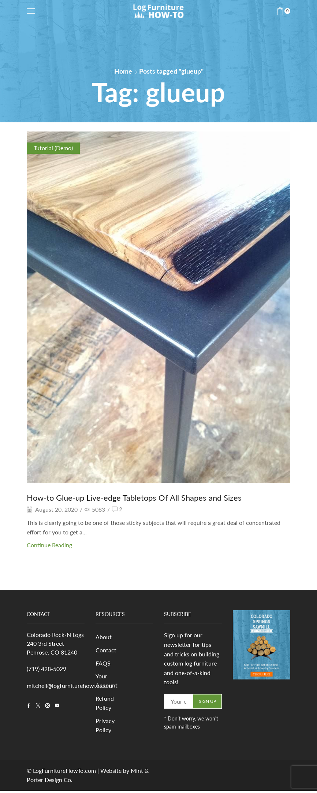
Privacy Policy (105, 727)
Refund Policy (105, 704)
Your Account (107, 682)
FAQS (103, 663)
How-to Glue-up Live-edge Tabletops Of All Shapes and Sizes (143, 497)
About (104, 637)
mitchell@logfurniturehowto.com (69, 685)
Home (123, 71)
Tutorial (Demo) (53, 147)
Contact (106, 650)
